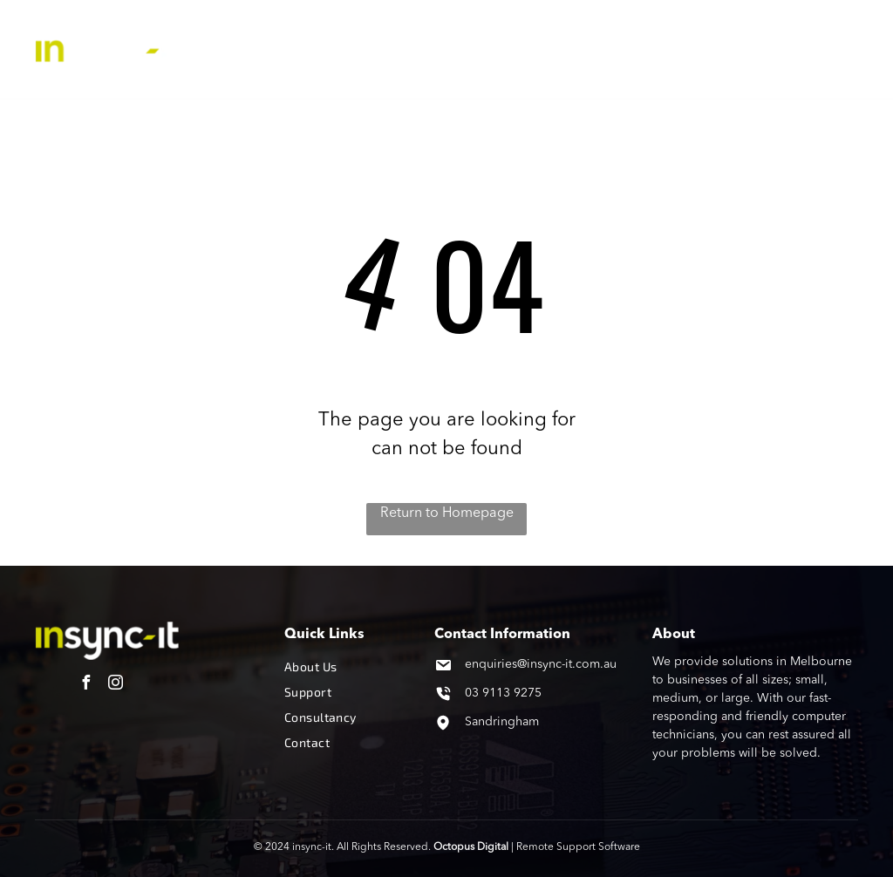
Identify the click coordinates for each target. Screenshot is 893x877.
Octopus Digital (470, 847)
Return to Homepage (447, 513)
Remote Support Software (578, 847)
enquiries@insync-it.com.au (541, 664)
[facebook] (86, 684)
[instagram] (116, 684)
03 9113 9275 (503, 693)
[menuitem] (354, 34)
